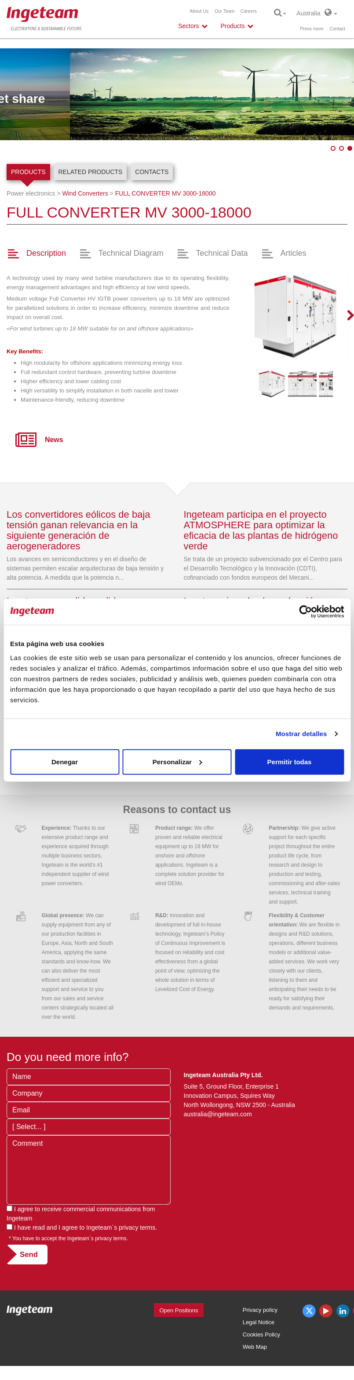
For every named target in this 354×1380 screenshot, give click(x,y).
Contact (337, 28)
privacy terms (137, 1227)
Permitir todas (289, 761)
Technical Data (222, 253)
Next (345, 316)
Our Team (224, 11)
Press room (311, 28)
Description (46, 253)
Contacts (151, 171)
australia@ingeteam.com (218, 1114)
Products (28, 171)
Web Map (255, 1347)
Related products (90, 171)
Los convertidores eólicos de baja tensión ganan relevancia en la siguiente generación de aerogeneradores (78, 530)
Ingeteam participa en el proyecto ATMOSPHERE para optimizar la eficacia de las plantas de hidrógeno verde (261, 530)
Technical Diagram (131, 253)
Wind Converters (85, 193)
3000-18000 (165, 193)
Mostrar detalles (301, 733)
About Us (199, 11)
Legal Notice (258, 1322)
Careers (249, 11)
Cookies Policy (261, 1334)
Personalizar (177, 761)
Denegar (64, 761)
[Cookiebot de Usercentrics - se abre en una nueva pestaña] (305, 611)
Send (29, 1254)
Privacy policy (260, 1310)
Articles (293, 253)
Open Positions (178, 1310)
